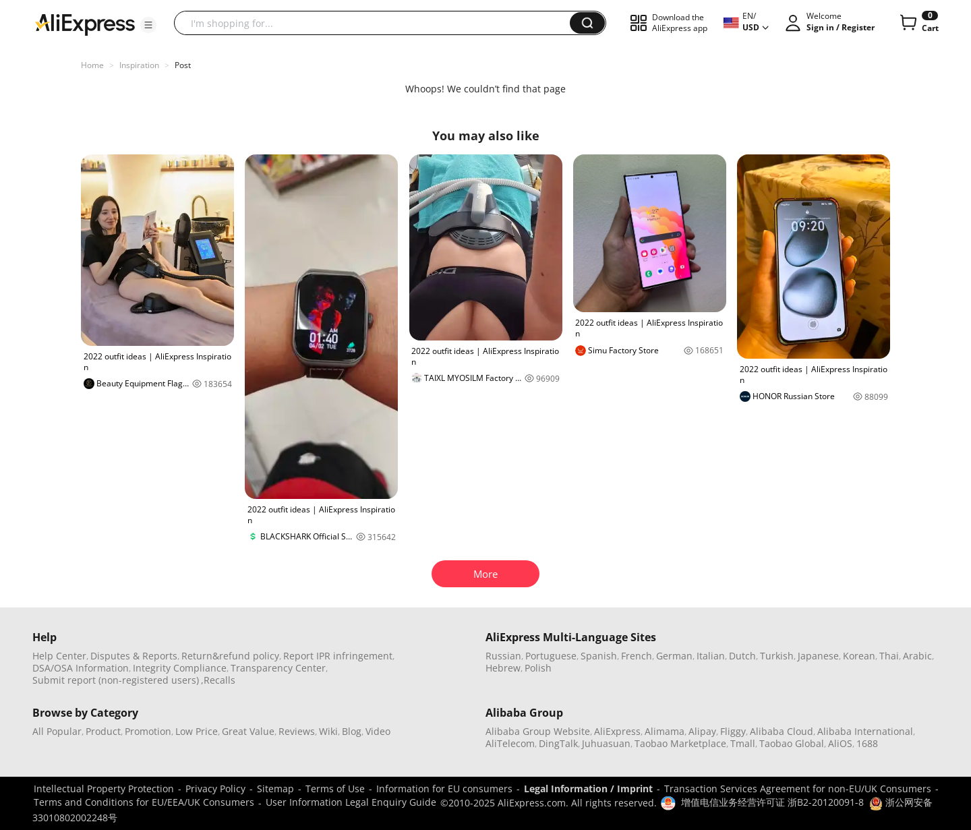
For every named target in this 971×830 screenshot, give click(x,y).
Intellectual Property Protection (104, 788)
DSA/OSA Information (80, 667)
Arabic (917, 655)
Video (377, 731)
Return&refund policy (230, 655)
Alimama (664, 731)
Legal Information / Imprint (588, 788)
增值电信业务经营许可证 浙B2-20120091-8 (772, 802)
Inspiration (139, 65)
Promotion (148, 731)
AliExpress (617, 731)
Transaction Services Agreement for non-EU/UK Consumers (797, 788)
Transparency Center (278, 667)
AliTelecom (510, 743)
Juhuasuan (606, 743)
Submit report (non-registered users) (115, 680)
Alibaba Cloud (781, 731)
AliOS (840, 743)
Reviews (296, 731)
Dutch (742, 655)
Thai (889, 655)
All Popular (57, 731)
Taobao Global (791, 743)
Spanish (599, 655)
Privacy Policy (215, 788)
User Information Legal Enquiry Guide (351, 802)
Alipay (702, 731)
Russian (503, 655)
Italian (711, 655)
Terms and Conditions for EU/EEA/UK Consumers (144, 802)
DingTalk (558, 743)
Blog (351, 731)
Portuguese (551, 655)
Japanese (818, 655)
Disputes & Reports (133, 655)
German (674, 655)
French (636, 655)
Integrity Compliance (180, 667)
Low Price (196, 731)
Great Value (248, 731)
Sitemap (275, 788)
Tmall (742, 743)
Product (103, 731)
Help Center (59, 655)
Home (92, 65)
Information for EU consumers (444, 788)
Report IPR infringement (337, 655)
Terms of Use (335, 788)
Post (183, 65)
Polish (538, 667)
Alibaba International (865, 731)
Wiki (328, 731)
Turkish (777, 655)
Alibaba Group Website (538, 731)
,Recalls (218, 680)
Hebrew (503, 667)
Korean (859, 655)
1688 (867, 743)
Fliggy (733, 731)
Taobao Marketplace (680, 743)
